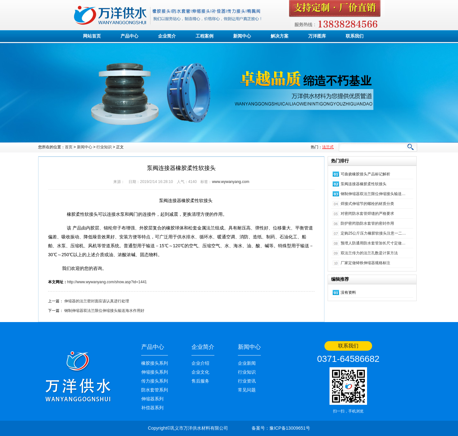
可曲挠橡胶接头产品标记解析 (365, 174)
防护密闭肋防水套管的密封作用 (367, 223)
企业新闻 (247, 363)
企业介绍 (200, 363)
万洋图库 (317, 36)
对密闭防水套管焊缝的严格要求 (367, 213)
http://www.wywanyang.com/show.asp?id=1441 (107, 282)
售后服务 (200, 380)
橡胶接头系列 (154, 363)
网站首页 (92, 36)
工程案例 (204, 36)
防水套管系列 (154, 389)
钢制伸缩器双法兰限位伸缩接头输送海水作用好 (104, 310)
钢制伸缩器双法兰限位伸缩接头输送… (373, 194)
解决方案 (279, 36)
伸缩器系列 (152, 398)
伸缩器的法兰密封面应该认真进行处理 (96, 301)
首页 (69, 147)
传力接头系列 (154, 380)
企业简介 (167, 36)
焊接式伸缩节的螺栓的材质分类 (367, 203)
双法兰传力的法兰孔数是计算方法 (369, 253)
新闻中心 (242, 36)
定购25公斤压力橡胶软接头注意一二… (373, 233)
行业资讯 (247, 380)
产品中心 (129, 36)
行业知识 (104, 147)
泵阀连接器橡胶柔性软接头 (363, 184)
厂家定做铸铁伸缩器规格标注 (365, 263)
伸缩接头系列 (154, 372)
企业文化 (200, 372)
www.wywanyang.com (230, 181)
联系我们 (355, 36)
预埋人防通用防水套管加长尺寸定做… (373, 243)
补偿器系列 (152, 407)
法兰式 (328, 147)
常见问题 (247, 389)
